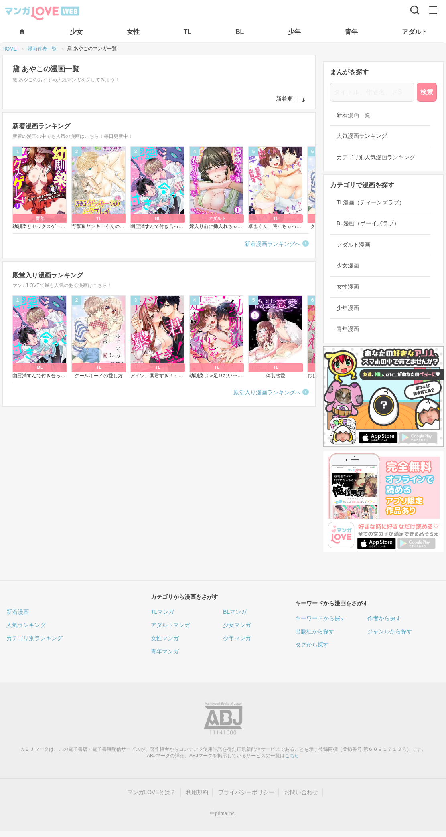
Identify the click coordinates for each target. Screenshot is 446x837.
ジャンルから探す (389, 631)
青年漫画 (348, 329)
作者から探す (384, 618)
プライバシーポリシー (246, 792)
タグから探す (312, 644)
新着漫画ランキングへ (273, 244)
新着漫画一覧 (353, 115)
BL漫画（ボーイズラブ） (368, 223)
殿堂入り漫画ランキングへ (267, 392)
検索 (426, 92)
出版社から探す (314, 631)
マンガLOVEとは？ (151, 792)
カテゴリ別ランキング (34, 638)
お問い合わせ (301, 792)
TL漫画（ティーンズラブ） (371, 202)
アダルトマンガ (170, 625)
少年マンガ (237, 638)
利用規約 (197, 792)
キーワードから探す (320, 618)
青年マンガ (165, 651)
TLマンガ (162, 612)
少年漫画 (348, 308)
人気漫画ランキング (362, 136)
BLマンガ (235, 612)
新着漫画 (17, 612)
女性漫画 (348, 286)
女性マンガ (165, 638)
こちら (292, 755)
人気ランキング (26, 625)
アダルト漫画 (353, 244)
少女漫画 (348, 265)
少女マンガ (237, 625)
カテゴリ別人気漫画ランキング (376, 157)
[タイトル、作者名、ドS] (372, 92)
